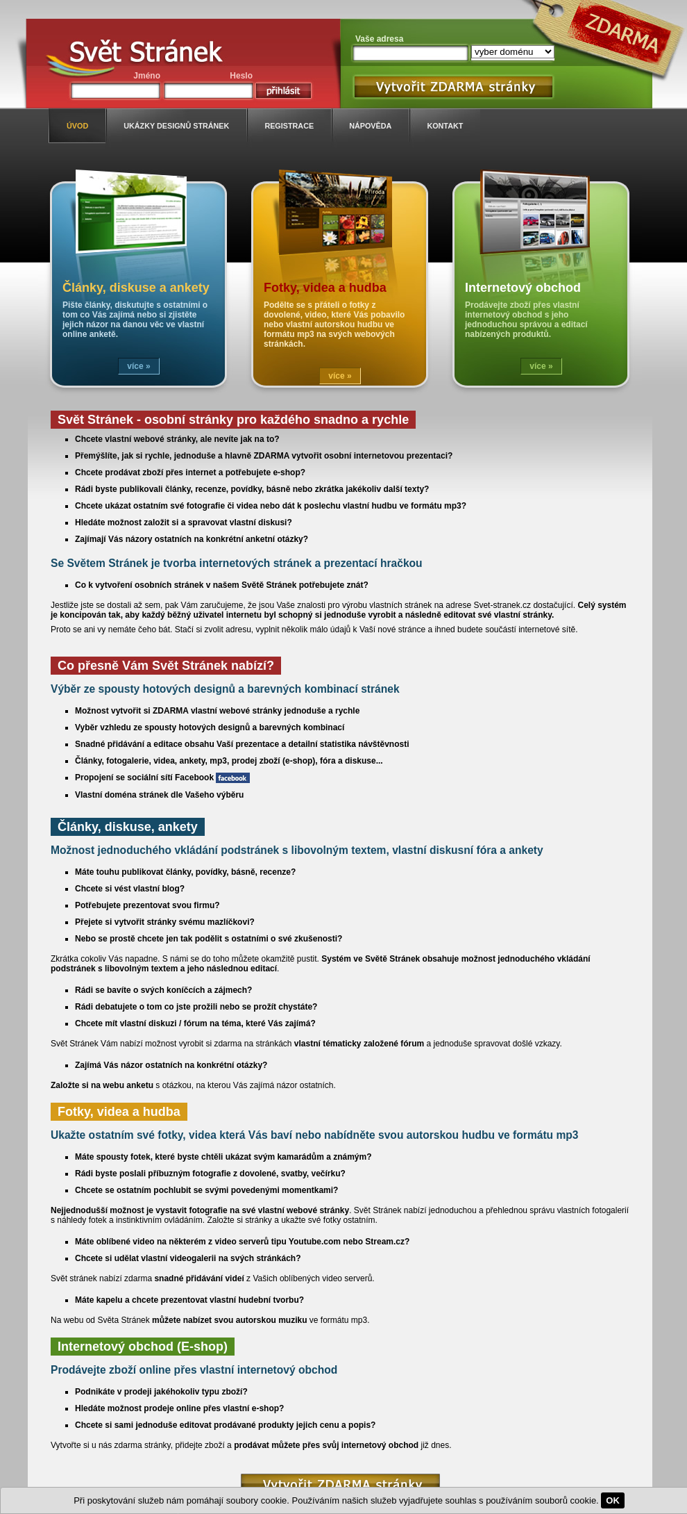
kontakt (445, 126)
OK (613, 1500)
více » (138, 366)
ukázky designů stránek (176, 126)
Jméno (146, 76)
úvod (77, 126)
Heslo (241, 76)
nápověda (370, 126)
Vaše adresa (379, 39)
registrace (289, 126)
